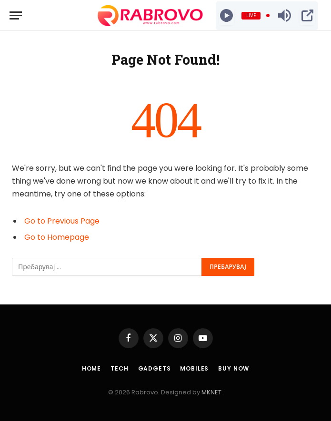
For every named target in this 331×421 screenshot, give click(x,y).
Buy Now (233, 368)
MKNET (211, 392)
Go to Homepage (56, 237)
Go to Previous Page (62, 220)
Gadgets (154, 368)
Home (91, 368)
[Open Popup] (307, 16)
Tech (119, 368)
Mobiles (194, 368)
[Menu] (16, 15)
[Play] (226, 16)
